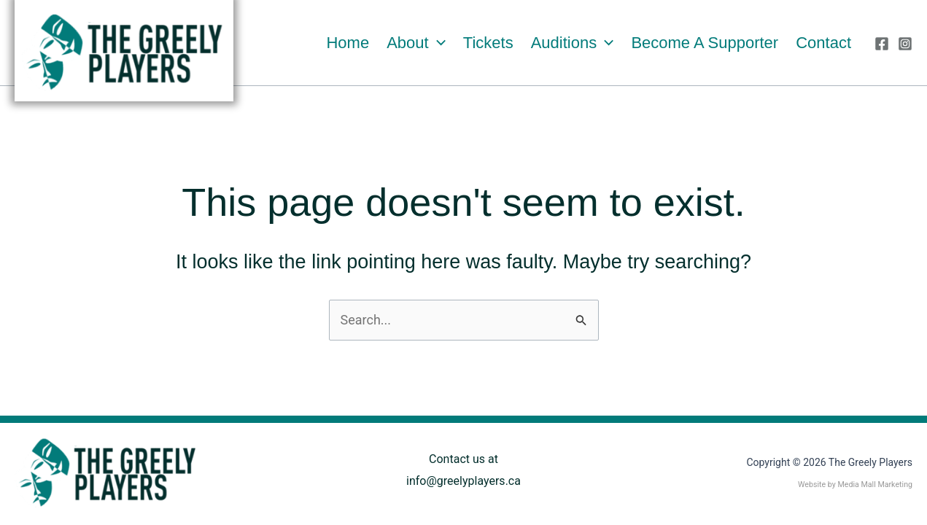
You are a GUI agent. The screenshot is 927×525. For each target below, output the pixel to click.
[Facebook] (881, 43)
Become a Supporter (704, 43)
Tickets (488, 43)
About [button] (416, 43)
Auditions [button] (572, 43)
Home (347, 43)
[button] (437, 43)
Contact (823, 43)
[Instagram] (905, 43)
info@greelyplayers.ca (463, 481)
